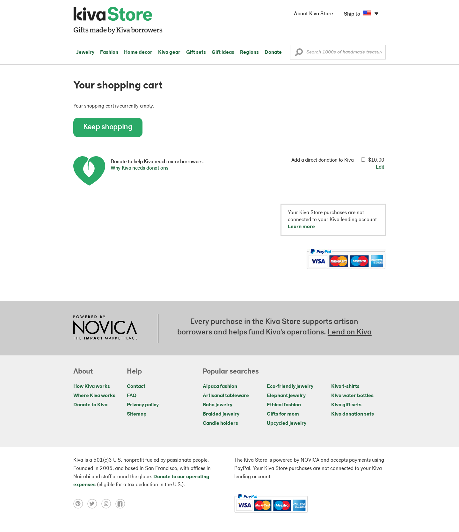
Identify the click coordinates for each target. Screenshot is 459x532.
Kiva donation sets (352, 414)
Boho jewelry (217, 405)
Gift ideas (223, 52)
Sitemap (137, 414)
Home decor (138, 52)
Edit (380, 167)
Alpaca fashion (220, 386)
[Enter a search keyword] (338, 52)
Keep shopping (108, 127)
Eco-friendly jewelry (290, 386)
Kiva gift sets (346, 405)
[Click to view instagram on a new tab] (108, 503)
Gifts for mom (283, 414)
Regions (249, 52)
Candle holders (220, 423)
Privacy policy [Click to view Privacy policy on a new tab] (143, 405)
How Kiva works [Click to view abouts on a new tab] (91, 386)
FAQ (131, 395)
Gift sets (196, 52)
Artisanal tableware (226, 395)
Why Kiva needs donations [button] (139, 168)
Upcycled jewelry (286, 423)
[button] (299, 54)
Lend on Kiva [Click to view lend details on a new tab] (350, 332)
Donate (273, 52)
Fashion (109, 52)
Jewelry (85, 52)
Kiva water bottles (352, 395)
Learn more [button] (301, 226)
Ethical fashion (284, 405)
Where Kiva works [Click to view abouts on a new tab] (94, 395)
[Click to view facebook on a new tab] (121, 503)
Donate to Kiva (90, 405)
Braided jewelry (221, 414)
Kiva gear (169, 52)
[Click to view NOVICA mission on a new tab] (105, 328)
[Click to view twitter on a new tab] (94, 503)
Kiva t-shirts (345, 386)
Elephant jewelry (286, 395)
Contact (136, 386)
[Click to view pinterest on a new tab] (80, 503)
